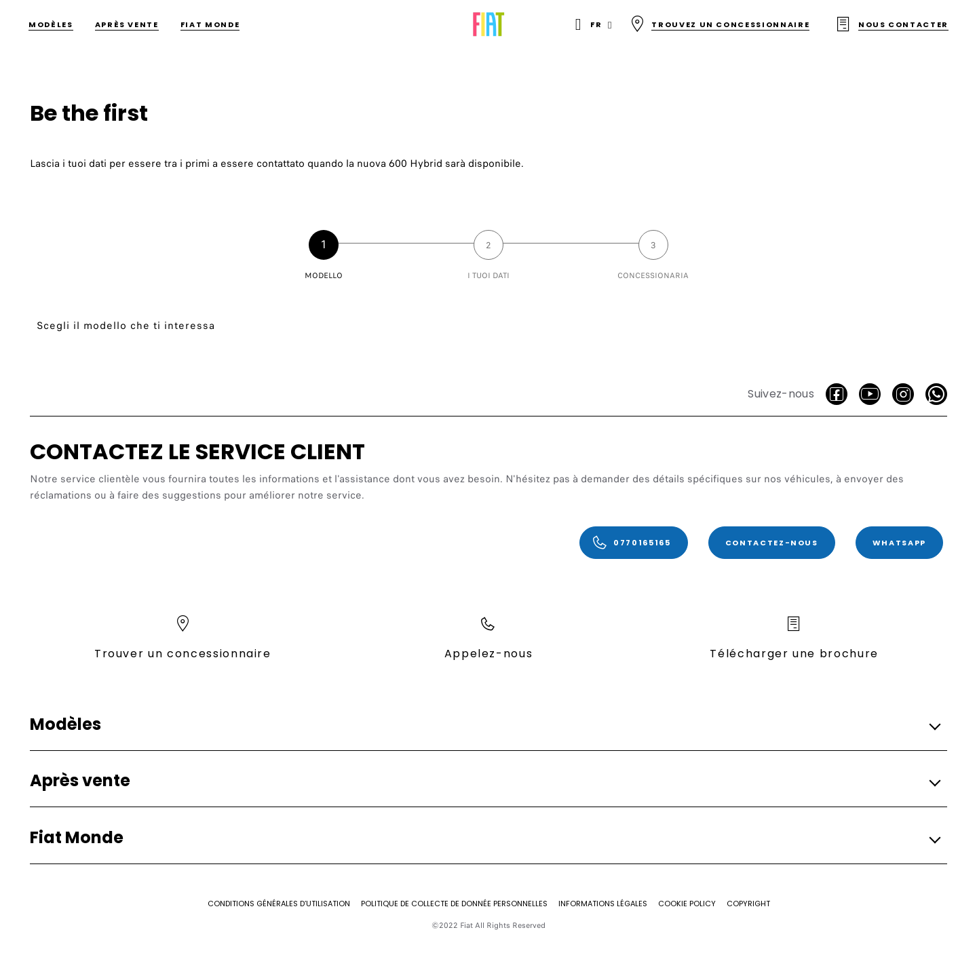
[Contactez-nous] (771, 542)
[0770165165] (633, 542)
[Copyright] (748, 903)
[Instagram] (903, 394)
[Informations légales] (602, 903)
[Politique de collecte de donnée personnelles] (454, 903)
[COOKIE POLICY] (687, 903)
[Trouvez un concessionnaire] (719, 24)
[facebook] (836, 394)
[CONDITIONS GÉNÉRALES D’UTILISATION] (279, 903)
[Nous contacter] (892, 24)
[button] (484, 724)
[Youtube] (870, 394)
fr (596, 24)
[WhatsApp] (936, 394)
